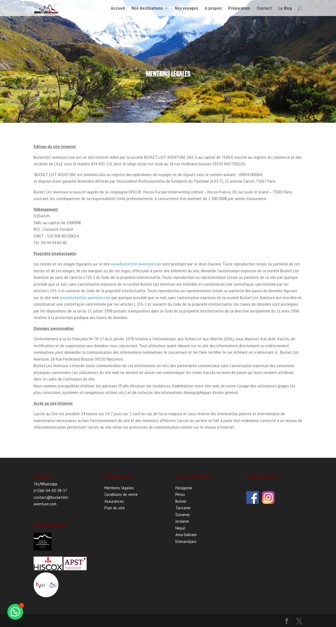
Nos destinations (147, 8)
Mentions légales (119, 487)
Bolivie (180, 501)
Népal (180, 528)
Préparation (239, 8)
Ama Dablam (186, 534)
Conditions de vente (121, 494)
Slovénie (182, 514)
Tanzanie (183, 507)
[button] (15, 612)
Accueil (118, 8)
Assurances (114, 501)
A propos (213, 8)
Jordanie (182, 521)
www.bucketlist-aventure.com (136, 263)
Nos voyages (186, 8)
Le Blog (285, 8)
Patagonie (183, 487)
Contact (264, 8)
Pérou (180, 494)
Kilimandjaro (185, 541)
